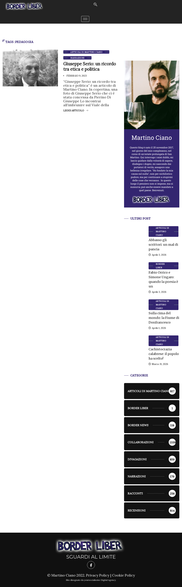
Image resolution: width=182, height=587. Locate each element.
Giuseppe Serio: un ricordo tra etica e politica (89, 66)
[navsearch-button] (95, 5)
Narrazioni (77, 58)
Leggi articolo (75, 110)
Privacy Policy (97, 575)
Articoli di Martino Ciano (86, 52)
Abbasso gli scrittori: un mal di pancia (163, 244)
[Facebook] (91, 565)
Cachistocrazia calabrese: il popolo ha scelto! (164, 353)
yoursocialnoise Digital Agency (100, 580)
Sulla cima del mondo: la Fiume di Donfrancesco (164, 317)
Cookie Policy (123, 575)
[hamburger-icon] (85, 19)
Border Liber (160, 266)
